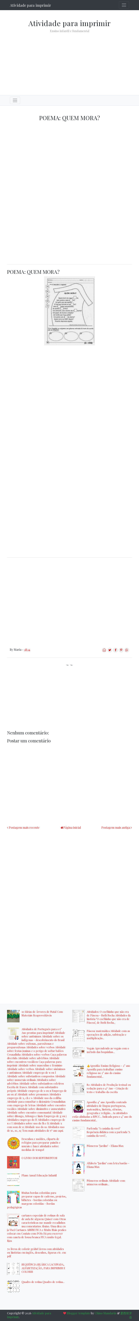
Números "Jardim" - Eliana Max (105, 1146)
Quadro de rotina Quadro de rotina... (43, 1282)
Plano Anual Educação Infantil (39, 1175)
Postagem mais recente (24, 827)
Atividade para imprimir (30, 5)
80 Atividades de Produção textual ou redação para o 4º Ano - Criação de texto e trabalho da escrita (109, 1088)
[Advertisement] (69, 61)
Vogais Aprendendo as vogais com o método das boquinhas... (108, 1050)
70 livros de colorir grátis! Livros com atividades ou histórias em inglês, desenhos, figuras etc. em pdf (36, 1252)
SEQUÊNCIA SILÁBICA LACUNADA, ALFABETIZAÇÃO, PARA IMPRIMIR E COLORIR (43, 1268)
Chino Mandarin (105, 1313)
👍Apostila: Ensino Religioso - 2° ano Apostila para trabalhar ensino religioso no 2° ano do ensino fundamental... (108, 1071)
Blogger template (78, 1313)
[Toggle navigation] (124, 5)
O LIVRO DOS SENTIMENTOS (39, 1158)
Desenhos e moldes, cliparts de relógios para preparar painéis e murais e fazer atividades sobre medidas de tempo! (41, 1144)
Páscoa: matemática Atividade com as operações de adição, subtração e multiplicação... (108, 1034)
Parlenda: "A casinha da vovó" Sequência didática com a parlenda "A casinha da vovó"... (108, 1132)
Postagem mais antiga (115, 827)
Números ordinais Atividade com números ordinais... (106, 1182)
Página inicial (72, 827)
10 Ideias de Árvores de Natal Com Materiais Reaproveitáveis (42, 1013)
